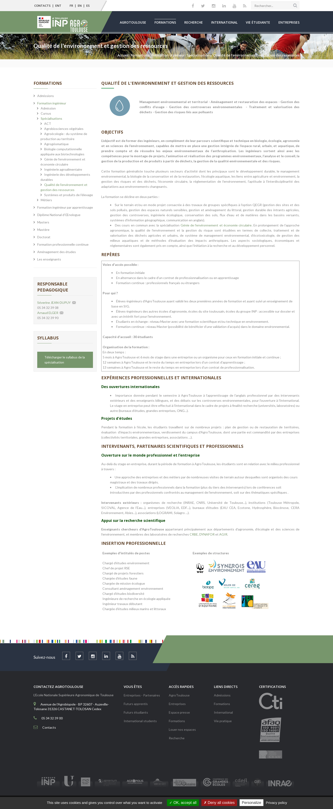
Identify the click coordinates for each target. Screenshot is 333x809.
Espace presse (179, 712)
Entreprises (288, 22)
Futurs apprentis (136, 704)
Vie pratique (223, 721)
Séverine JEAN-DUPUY (54, 302)
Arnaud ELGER (47, 313)
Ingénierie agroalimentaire (63, 169)
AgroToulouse (133, 22)
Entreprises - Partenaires (142, 695)
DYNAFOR (207, 534)
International (224, 22)
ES (88, 5)
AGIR (223, 534)
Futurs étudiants (136, 712)
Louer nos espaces (182, 729)
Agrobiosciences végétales (63, 129)
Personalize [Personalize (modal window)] (251, 803)
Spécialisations (51, 118)
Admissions (222, 695)
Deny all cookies (219, 803)
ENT (58, 5)
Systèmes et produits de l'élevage (68, 195)
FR (71, 5)
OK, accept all (182, 803)
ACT (47, 123)
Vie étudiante (258, 22)
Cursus (46, 113)
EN (80, 5)
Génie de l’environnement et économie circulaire (216, 225)
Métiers (46, 200)
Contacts (42, 5)
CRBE (194, 534)
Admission (48, 108)
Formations (165, 22)
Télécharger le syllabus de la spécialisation (64, 359)
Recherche (193, 22)
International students (140, 721)
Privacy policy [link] (276, 803)
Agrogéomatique (56, 144)
